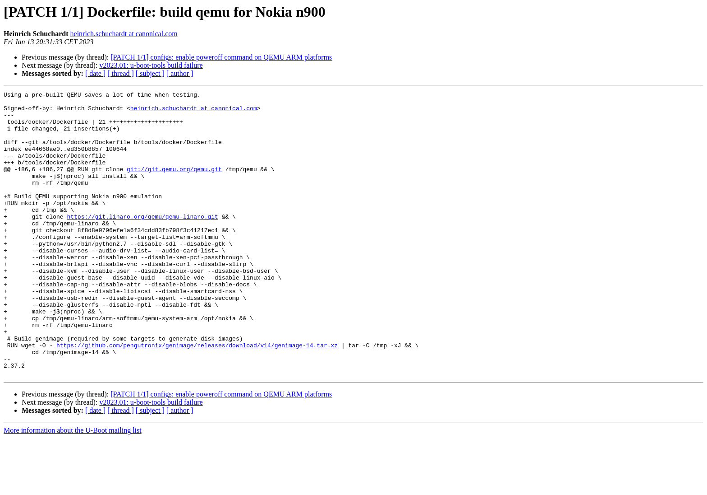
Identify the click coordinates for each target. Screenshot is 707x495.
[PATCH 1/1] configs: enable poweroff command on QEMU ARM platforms (221, 57)
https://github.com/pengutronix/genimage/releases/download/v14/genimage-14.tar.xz (197, 396)
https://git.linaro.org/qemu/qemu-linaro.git (142, 242)
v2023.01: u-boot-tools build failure (150, 65)
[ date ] (95, 73)
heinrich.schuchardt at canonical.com (124, 33)
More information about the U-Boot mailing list (73, 487)
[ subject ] (150, 73)
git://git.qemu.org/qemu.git (174, 185)
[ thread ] (120, 73)
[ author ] (179, 73)
